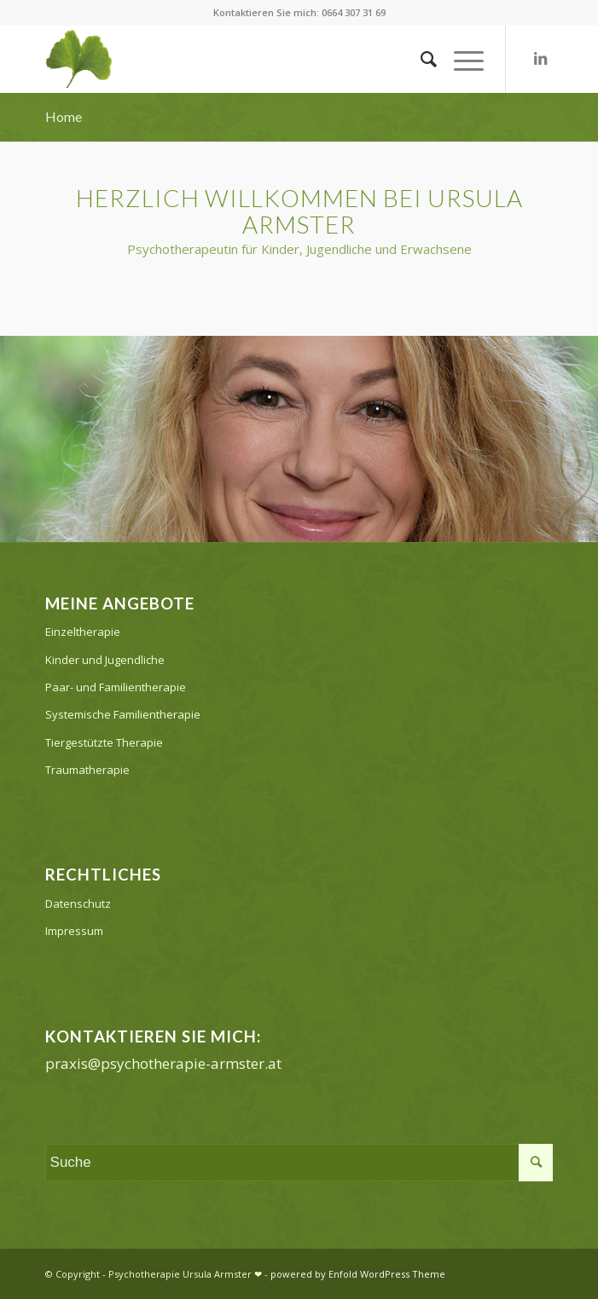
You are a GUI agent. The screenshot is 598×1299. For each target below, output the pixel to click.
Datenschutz (78, 903)
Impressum (74, 930)
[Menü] (460, 59)
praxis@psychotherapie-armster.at (163, 1063)
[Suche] (420, 59)
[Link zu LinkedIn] (540, 59)
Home (63, 116)
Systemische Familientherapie (122, 714)
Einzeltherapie (82, 631)
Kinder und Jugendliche (105, 659)
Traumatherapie (87, 769)
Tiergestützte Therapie (104, 742)
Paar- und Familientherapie (115, 687)
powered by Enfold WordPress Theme (357, 1273)
